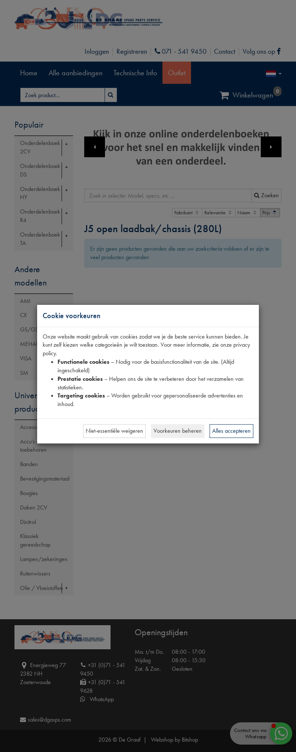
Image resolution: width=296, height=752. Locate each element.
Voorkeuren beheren (178, 431)
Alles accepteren (231, 431)
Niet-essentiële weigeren (114, 431)
